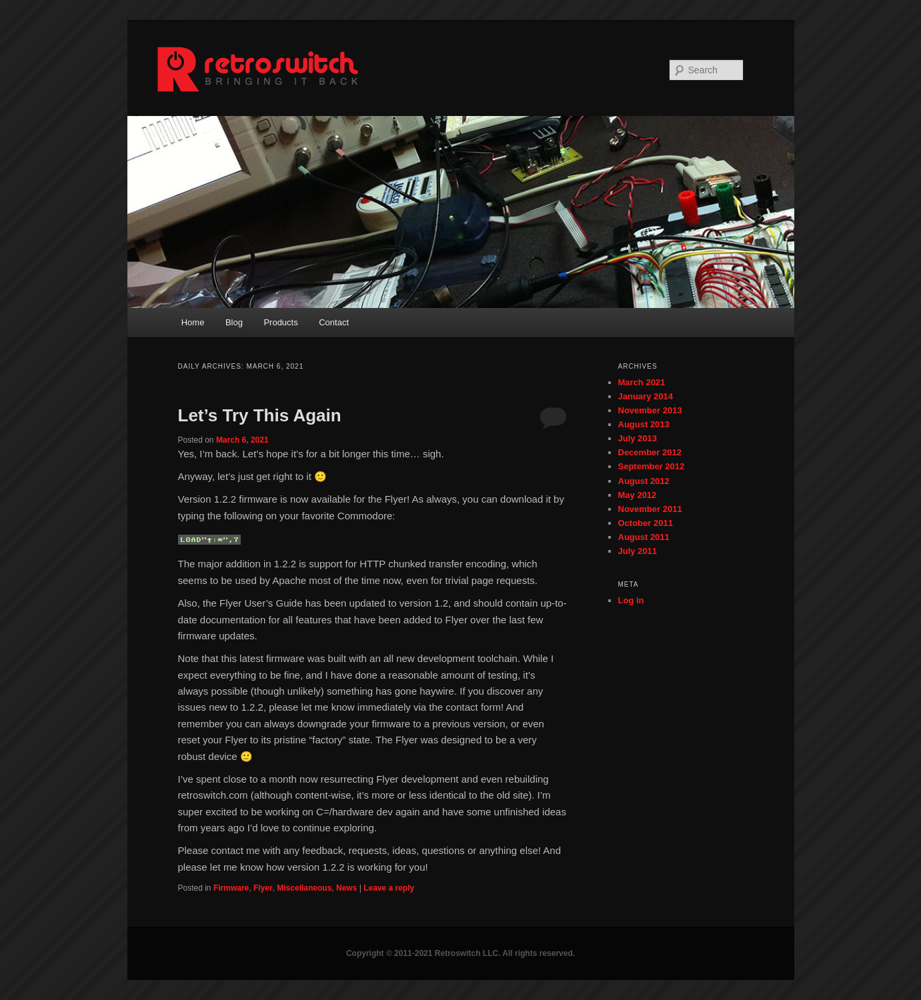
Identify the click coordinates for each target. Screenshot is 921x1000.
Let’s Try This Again (259, 415)
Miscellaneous (304, 888)
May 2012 (637, 495)
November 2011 (650, 509)
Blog (234, 322)
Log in (631, 600)
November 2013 (650, 410)
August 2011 (644, 537)
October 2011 (645, 523)
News (346, 888)
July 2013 (638, 438)
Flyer (263, 888)
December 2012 (650, 452)
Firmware (231, 888)
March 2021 (642, 382)
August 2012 (644, 481)
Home (193, 322)
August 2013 (644, 424)
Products (280, 322)
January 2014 (645, 396)
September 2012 (651, 466)
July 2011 (638, 551)
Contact (334, 322)
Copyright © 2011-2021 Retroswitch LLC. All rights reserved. (460, 953)
